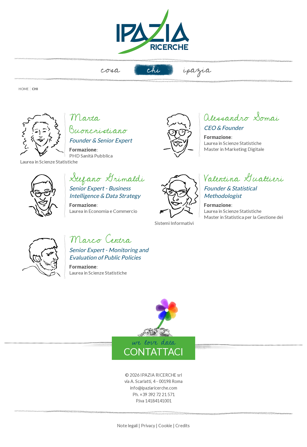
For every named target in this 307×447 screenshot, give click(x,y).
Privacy (148, 425)
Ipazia (197, 69)
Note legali (127, 425)
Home (23, 89)
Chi (153, 69)
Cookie (165, 425)
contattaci (153, 347)
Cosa (110, 69)
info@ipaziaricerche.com (153, 387)
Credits (182, 425)
